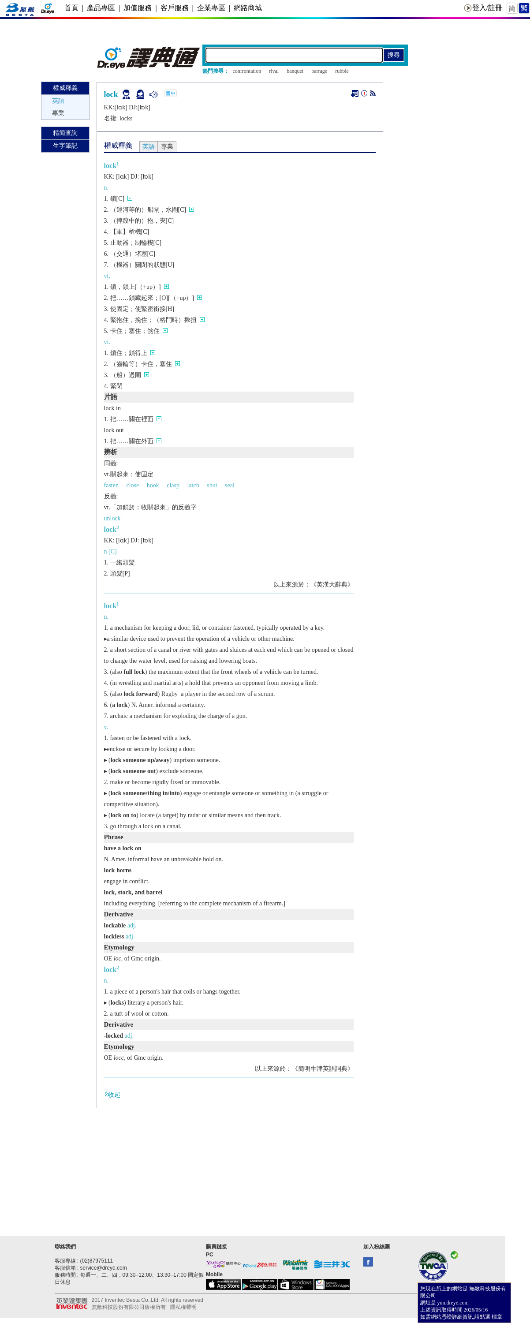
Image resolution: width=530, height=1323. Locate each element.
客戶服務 (174, 7)
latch (193, 485)
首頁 (71, 7)
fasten (111, 485)
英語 (58, 100)
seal (230, 485)
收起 (112, 1094)
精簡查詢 (65, 133)
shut (212, 485)
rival (274, 71)
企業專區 (211, 7)
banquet (295, 71)
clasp (173, 485)
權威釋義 (65, 88)
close (132, 485)
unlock (112, 518)
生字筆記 (65, 145)
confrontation (247, 71)
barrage (319, 71)
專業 (58, 113)
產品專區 (101, 7)
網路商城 (247, 7)
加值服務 (137, 7)
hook (153, 485)
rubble (342, 71)
